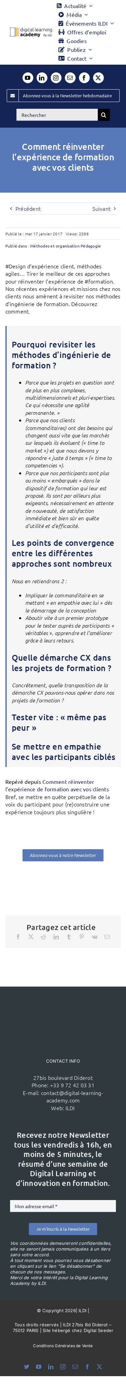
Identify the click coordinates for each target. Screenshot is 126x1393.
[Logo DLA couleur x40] (31, 30)
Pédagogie (91, 245)
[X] (31, 936)
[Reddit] (43, 936)
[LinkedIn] (56, 936)
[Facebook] (18, 936)
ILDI (70, 1108)
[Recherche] (104, 115)
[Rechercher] (57, 115)
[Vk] (94, 936)
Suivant (101, 208)
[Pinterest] (82, 936)
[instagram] (56, 77)
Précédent (28, 208)
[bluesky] (26, 1366)
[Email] (107, 936)
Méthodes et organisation (55, 245)
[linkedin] (42, 77)
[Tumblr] (69, 936)
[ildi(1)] (63, 999)
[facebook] (84, 77)
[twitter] (98, 77)
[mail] (70, 77)
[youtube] (28, 77)
